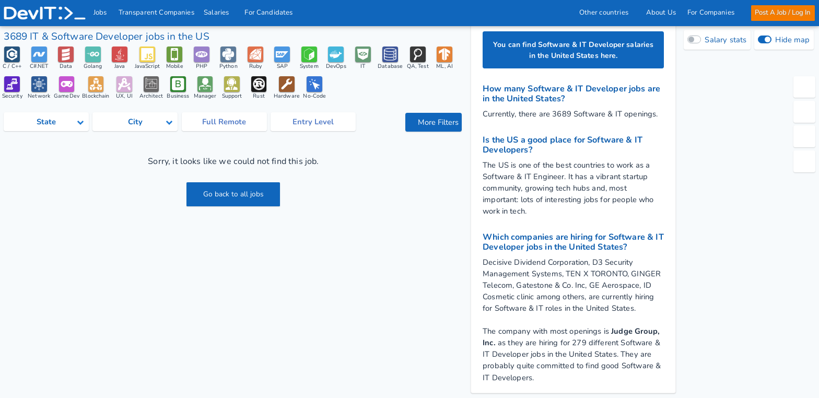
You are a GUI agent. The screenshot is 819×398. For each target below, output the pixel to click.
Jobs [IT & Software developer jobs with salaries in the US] (101, 12)
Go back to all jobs (233, 196)
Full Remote (224, 123)
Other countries (606, 12)
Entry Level (313, 123)
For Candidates (272, 12)
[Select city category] (135, 123)
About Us (660, 12)
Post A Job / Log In (782, 12)
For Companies (713, 12)
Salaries (220, 12)
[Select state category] (46, 123)
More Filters (435, 123)
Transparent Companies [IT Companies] (156, 12)
